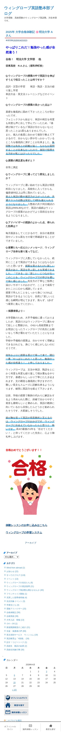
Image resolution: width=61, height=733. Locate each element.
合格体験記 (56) (13, 612)
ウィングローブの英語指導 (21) (20, 586)
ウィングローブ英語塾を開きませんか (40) (25, 590)
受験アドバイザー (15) (16, 609)
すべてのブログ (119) (16, 575)
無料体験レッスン (30, 729)
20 (14, 682)
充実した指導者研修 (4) (17, 597)
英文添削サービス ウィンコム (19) (22, 635)
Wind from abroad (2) (16, 568)
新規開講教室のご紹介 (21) (18, 627)
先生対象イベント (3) (16, 601)
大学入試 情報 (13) (15, 620)
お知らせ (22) (12, 571)
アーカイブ (30, 542)
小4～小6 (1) (12, 623)
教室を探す (51, 729)
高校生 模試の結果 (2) (17, 646)
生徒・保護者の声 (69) (16, 631)
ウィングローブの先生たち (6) (20, 583)
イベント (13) (12, 579)
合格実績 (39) (12, 616)
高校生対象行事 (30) (15, 650)
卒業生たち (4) (13, 605)
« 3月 (14, 690)
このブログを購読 (14, 720)
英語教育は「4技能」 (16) (18, 638)
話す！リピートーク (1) (17, 642)
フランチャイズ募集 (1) (17, 594)
